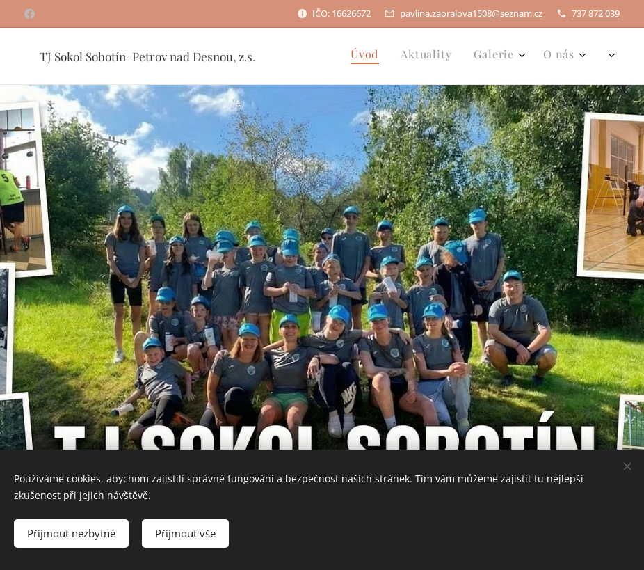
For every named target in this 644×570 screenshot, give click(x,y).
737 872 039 (596, 13)
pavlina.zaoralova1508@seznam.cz (471, 13)
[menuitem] (520, 56)
